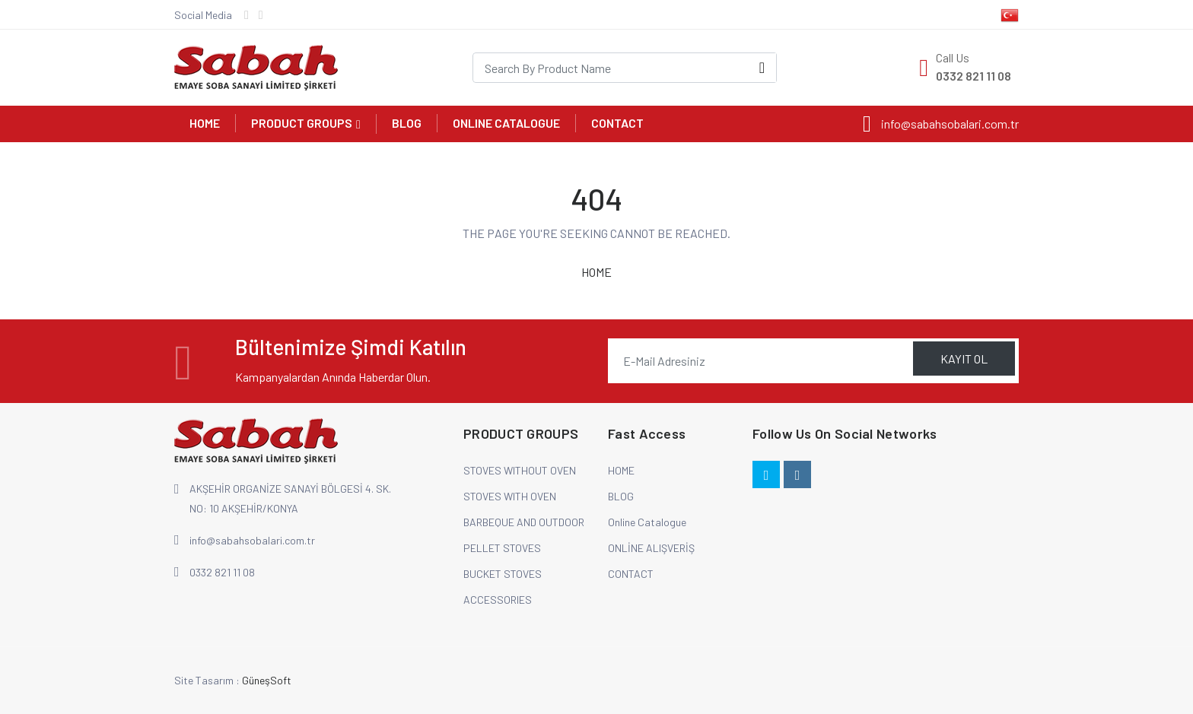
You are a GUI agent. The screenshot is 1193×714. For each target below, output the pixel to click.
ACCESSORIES (497, 599)
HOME (204, 123)
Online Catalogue (506, 123)
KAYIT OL (964, 358)
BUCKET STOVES (502, 573)
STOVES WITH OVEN (509, 496)
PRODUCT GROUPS (301, 123)
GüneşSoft (266, 680)
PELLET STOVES (502, 547)
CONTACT (617, 123)
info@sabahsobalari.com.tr (252, 540)
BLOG (407, 123)
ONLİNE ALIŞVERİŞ (651, 547)
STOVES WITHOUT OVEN (519, 470)
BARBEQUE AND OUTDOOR (523, 522)
